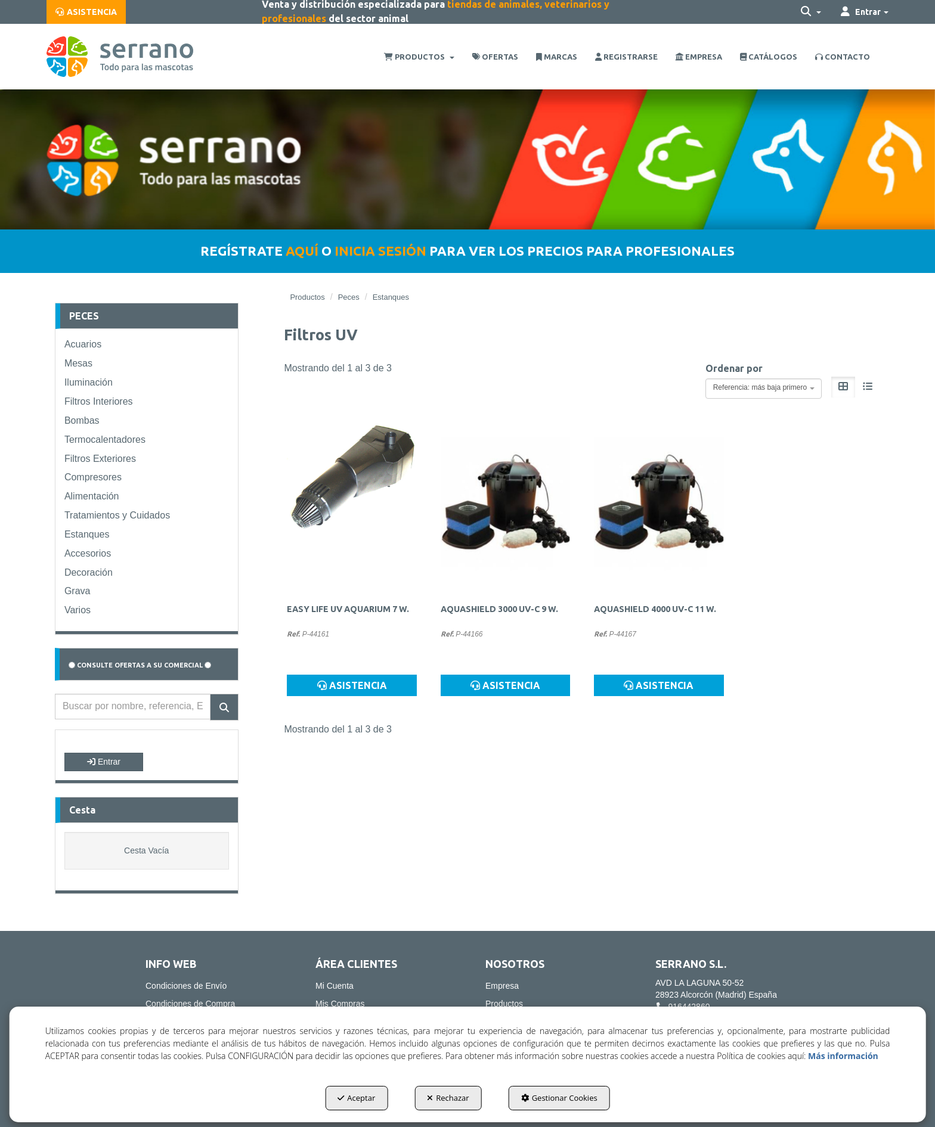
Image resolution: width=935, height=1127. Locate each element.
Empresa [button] (502, 986)
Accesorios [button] (87, 553)
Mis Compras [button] (339, 1003)
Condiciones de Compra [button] (190, 1003)
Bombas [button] (82, 420)
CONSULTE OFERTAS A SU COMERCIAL (140, 665)
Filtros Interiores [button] (98, 401)
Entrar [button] (103, 761)
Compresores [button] (93, 477)
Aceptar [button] (356, 1097)
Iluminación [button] (88, 382)
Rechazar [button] (448, 1097)
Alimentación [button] (91, 496)
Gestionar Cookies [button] (559, 1097)
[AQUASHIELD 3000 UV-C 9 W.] (505, 506)
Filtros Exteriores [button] (100, 459)
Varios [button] (77, 610)
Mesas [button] (78, 363)
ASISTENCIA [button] (352, 685)
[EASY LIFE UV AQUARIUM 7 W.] (351, 506)
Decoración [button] (88, 572)
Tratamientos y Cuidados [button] (117, 515)
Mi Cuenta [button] (334, 986)
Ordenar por (734, 368)
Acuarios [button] (82, 344)
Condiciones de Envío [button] (186, 986)
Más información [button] (843, 1055)
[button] (86, 12)
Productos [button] (504, 1003)
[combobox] (763, 388)
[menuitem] (86, 12)
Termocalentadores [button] (104, 439)
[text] (132, 706)
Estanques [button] (87, 534)
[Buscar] (224, 707)
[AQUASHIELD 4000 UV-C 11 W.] (658, 506)
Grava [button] (77, 591)
